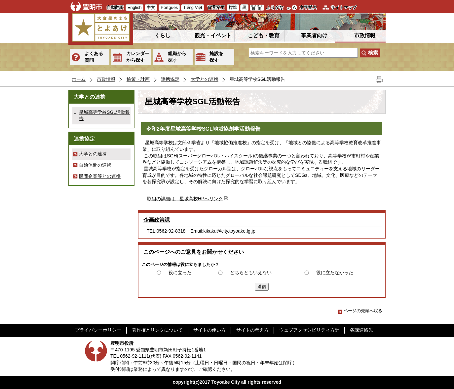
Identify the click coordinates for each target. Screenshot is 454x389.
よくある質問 (94, 57)
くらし (162, 35)
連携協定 (170, 79)
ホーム (79, 79)
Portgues (169, 7)
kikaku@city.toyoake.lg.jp (229, 231)
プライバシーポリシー (98, 330)
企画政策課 (156, 220)
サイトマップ (344, 7)
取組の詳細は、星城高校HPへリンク (188, 198)
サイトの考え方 (252, 330)
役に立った (180, 272)
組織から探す (177, 57)
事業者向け (314, 35)
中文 (151, 7)
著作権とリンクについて (157, 330)
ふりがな (275, 7)
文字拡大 (308, 7)
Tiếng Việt (192, 7)
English (135, 7)
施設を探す (216, 57)
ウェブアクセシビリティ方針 (309, 330)
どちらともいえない (251, 272)
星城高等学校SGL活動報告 (104, 115)
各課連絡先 (361, 330)
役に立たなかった (334, 272)
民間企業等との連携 (100, 176)
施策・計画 (138, 79)
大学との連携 (204, 79)
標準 (233, 7)
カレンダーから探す (137, 57)
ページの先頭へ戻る (360, 310)
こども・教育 (264, 35)
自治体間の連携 (95, 165)
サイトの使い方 (209, 330)
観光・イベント (213, 35)
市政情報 (364, 35)
